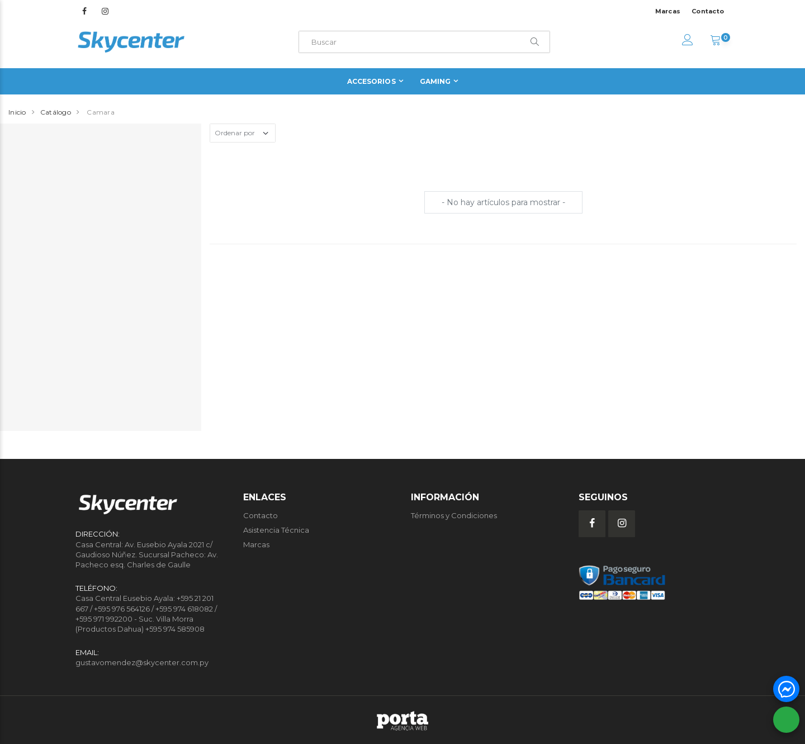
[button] (716, 41)
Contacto (708, 11)
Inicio (17, 112)
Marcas (668, 11)
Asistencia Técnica (276, 529)
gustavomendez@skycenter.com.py (142, 662)
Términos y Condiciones (454, 515)
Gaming (435, 81)
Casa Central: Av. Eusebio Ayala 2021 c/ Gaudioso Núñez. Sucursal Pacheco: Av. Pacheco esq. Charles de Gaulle (146, 554)
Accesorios (371, 81)
